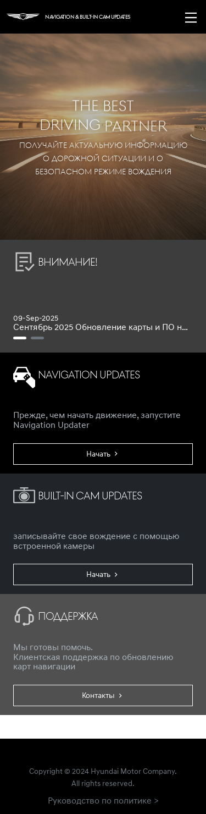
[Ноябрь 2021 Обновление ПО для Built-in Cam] (37, 338)
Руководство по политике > (103, 800)
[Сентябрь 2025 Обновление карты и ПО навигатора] (19, 338)
